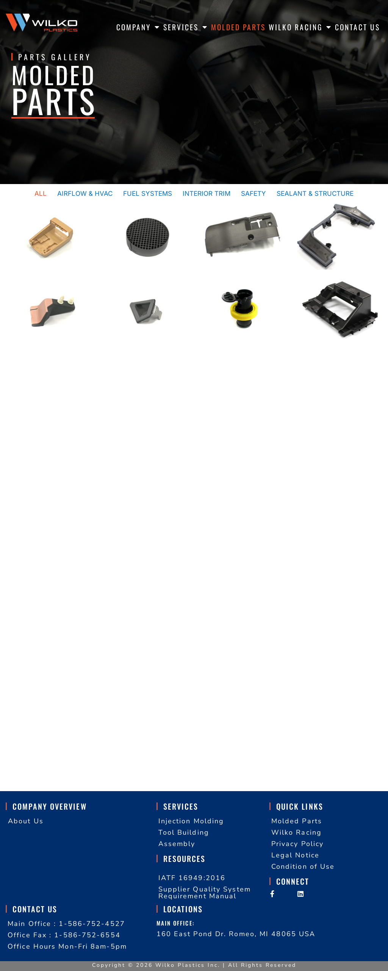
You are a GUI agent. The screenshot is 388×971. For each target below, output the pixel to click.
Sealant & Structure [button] (315, 193)
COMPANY (138, 27)
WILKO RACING (300, 27)
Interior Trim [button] (206, 193)
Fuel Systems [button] (147, 193)
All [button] (40, 193)
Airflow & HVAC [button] (85, 193)
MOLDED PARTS (238, 27)
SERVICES (185, 27)
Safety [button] (253, 193)
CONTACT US (357, 27)
